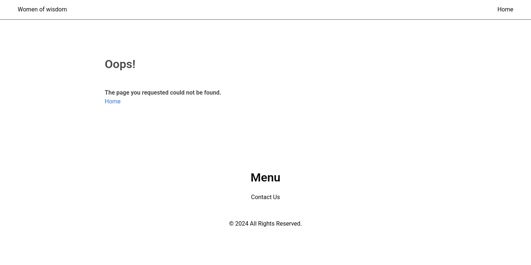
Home (505, 9)
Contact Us (265, 197)
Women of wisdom (42, 9)
